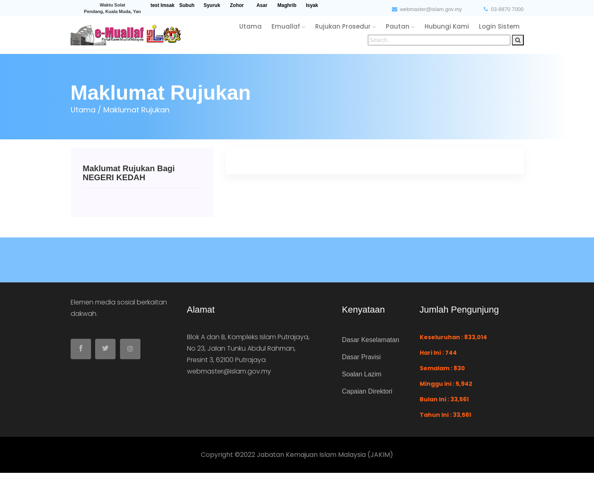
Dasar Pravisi (361, 356)
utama (250, 26)
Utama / (86, 110)
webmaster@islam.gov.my (427, 9)
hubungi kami (447, 26)
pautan (400, 26)
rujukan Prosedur (345, 26)
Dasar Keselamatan (371, 339)
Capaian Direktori (367, 391)
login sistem (499, 26)
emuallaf (288, 26)
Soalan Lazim (362, 374)
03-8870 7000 (503, 9)
